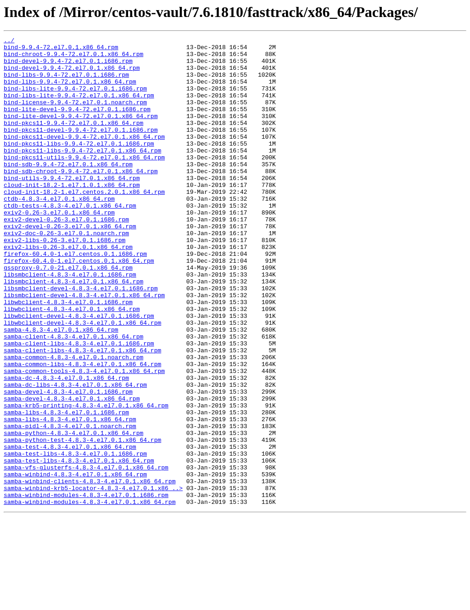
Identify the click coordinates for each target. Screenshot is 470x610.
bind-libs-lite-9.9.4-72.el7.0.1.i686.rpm (75, 99)
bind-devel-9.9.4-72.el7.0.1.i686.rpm (68, 66)
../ (9, 41)
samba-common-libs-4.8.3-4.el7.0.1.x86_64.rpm (82, 430)
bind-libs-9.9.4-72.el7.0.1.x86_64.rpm (70, 91)
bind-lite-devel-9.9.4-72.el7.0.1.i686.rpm (77, 124)
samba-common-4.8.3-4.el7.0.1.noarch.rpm (73, 422)
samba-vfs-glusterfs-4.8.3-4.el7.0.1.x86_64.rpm (86, 554)
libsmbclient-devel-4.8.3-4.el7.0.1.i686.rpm (80, 339)
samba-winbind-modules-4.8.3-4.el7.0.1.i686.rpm (86, 587)
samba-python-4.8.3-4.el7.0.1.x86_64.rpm (73, 512)
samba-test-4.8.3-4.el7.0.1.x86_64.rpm (70, 529)
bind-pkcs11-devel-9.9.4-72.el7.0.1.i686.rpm (80, 149)
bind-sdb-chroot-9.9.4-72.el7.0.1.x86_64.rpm (80, 198)
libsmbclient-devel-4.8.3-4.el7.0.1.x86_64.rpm (84, 347)
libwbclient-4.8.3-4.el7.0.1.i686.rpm (68, 355)
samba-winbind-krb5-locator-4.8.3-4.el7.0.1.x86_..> (93, 579)
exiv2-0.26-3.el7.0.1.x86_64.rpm (59, 248)
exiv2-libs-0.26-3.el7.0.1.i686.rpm (64, 281)
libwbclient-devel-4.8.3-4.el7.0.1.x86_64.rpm (82, 380)
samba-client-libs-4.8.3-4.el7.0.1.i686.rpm (79, 405)
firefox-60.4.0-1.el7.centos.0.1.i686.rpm (75, 298)
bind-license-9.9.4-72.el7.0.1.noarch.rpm (75, 116)
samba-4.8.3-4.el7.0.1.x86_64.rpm (61, 388)
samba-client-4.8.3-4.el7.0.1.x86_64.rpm (73, 397)
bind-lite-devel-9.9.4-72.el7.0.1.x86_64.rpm (80, 132)
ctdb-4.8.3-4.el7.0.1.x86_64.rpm (59, 231)
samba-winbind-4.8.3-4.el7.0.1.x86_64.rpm (75, 562)
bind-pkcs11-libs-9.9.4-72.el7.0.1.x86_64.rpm (82, 173)
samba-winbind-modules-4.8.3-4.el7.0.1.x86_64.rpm (89, 595)
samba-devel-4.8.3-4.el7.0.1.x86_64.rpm (72, 471)
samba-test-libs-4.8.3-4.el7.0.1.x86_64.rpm (79, 546)
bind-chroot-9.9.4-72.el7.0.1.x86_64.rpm (73, 58)
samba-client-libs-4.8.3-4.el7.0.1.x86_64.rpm (82, 413)
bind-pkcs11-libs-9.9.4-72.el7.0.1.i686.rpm (79, 165)
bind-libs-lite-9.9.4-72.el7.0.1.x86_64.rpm (79, 107)
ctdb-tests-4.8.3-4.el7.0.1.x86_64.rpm (70, 240)
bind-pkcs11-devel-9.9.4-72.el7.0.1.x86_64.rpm (84, 157)
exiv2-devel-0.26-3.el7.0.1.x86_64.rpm (70, 264)
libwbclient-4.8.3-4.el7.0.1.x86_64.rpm (72, 364)
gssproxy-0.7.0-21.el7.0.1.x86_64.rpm (68, 314)
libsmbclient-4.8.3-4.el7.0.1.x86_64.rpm (73, 331)
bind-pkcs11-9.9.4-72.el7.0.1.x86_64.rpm (73, 140)
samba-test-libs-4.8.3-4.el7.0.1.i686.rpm (75, 537)
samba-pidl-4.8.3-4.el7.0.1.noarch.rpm (70, 504)
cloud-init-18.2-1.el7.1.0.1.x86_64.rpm (72, 215)
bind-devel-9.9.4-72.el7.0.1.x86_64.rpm (72, 74)
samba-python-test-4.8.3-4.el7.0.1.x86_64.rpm (82, 521)
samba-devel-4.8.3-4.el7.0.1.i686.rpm (68, 463)
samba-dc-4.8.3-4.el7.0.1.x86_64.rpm (66, 446)
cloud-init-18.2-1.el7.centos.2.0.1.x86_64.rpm (84, 223)
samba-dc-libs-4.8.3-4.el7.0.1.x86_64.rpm (75, 455)
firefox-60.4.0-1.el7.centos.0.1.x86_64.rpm (79, 306)
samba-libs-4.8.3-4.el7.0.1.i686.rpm (66, 488)
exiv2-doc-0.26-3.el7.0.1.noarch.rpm (66, 273)
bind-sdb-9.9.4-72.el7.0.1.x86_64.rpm (68, 190)
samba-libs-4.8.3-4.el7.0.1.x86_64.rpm (70, 496)
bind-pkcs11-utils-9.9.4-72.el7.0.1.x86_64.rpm (84, 182)
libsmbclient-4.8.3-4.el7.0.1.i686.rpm (70, 322)
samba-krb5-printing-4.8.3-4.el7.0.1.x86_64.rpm (86, 479)
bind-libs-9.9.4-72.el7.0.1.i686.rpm (66, 83)
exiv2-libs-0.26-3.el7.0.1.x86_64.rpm (68, 289)
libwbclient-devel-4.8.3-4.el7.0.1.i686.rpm (79, 372)
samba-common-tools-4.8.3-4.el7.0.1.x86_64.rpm (84, 438)
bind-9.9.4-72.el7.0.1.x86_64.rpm (61, 49)
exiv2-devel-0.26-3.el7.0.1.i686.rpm (66, 256)
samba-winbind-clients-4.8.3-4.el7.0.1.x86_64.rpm (89, 570)
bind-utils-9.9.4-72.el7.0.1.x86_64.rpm (72, 207)
